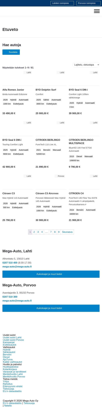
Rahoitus (7, 384)
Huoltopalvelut (10, 366)
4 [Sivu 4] (42, 232)
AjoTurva (7, 359)
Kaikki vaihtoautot (12, 362)
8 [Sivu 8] (55, 232)
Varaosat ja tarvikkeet (14, 371)
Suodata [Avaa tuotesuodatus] (11, 52)
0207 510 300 (9, 296)
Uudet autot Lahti (12, 337)
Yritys (6, 381)
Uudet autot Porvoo (13, 340)
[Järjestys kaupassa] (86, 64)
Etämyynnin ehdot (12, 386)
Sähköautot (9, 352)
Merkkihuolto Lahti (13, 374)
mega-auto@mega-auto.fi (17, 266)
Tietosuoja (8, 388)
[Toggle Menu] (97, 11)
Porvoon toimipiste (87, 3)
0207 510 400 (9, 262)
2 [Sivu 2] (34, 232)
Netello (8, 405)
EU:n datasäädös (12, 391)
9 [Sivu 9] (58, 232)
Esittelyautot (9, 344)
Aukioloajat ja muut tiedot (49, 274)
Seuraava (67, 232)
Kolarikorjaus (10, 369)
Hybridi (6, 349)
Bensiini (7, 354)
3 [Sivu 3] (38, 232)
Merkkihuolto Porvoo (14, 376)
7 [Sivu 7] (51, 232)
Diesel (6, 357)
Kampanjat (8, 342)
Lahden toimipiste (60, 3)
